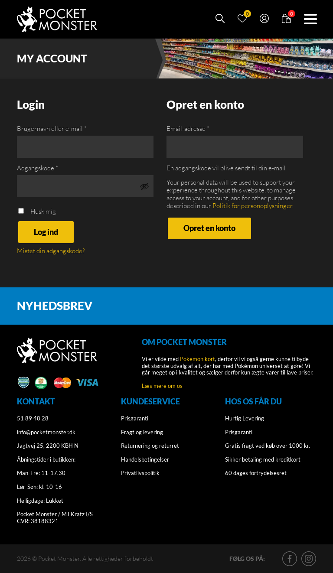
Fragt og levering (142, 432)
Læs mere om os (162, 385)
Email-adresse (187, 129)
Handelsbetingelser (145, 459)
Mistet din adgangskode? (51, 251)
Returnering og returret (150, 445)
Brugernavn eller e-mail (52, 129)
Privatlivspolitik (140, 472)
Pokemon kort (197, 358)
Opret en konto (209, 228)
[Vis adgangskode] (144, 186)
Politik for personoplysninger (252, 206)
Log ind (46, 232)
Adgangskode (37, 168)
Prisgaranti (134, 418)
